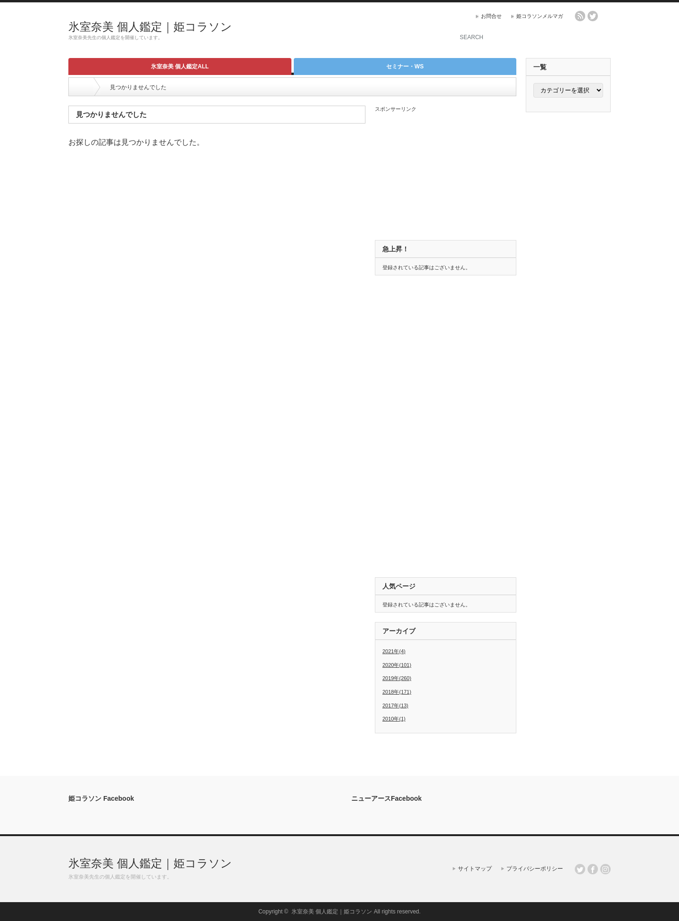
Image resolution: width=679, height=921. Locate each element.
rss (580, 16)
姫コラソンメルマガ (539, 16)
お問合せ (491, 16)
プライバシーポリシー (534, 868)
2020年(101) (396, 665)
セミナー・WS (404, 66)
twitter (593, 16)
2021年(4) (394, 651)
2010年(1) (394, 719)
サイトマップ (475, 868)
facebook (605, 16)
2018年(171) (396, 692)
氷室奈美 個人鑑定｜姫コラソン (150, 26)
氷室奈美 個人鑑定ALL (180, 66)
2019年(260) (396, 678)
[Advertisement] (330, 31)
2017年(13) (395, 705)
